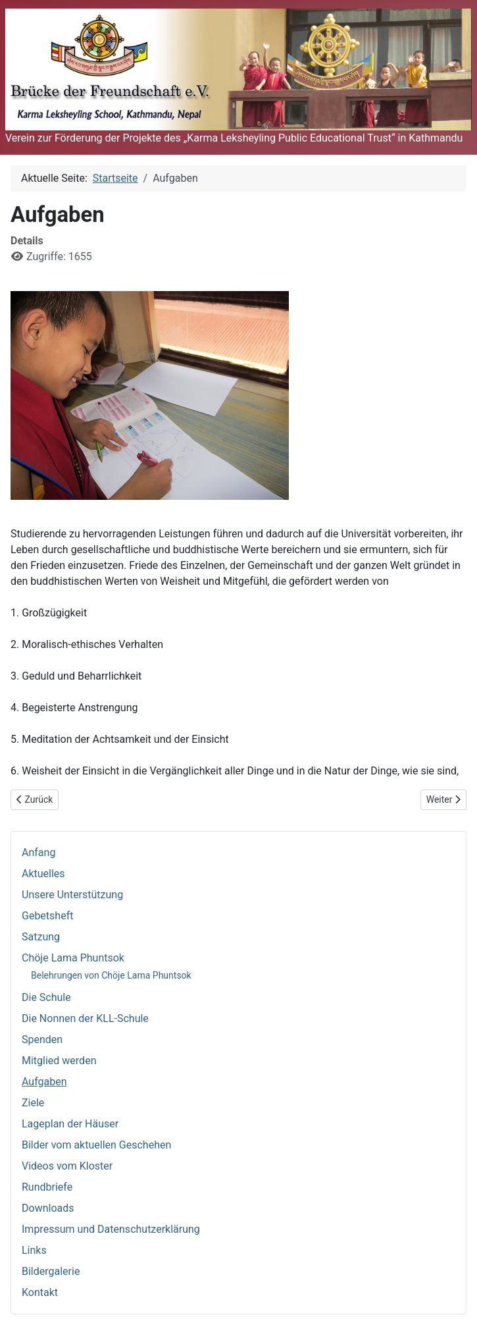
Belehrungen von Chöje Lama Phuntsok (111, 975)
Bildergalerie (51, 1271)
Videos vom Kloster (67, 1166)
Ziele (33, 1102)
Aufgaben (44, 1081)
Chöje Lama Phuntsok (73, 958)
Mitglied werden (59, 1060)
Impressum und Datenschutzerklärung (111, 1229)
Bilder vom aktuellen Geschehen (96, 1145)
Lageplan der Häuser (70, 1124)
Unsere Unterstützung (72, 894)
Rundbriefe (47, 1187)
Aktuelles (43, 873)
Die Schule (46, 997)
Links (34, 1250)
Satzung (41, 937)
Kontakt (40, 1292)
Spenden (42, 1039)
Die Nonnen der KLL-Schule (85, 1018)
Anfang (38, 852)
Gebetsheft (47, 915)
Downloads (48, 1208)
